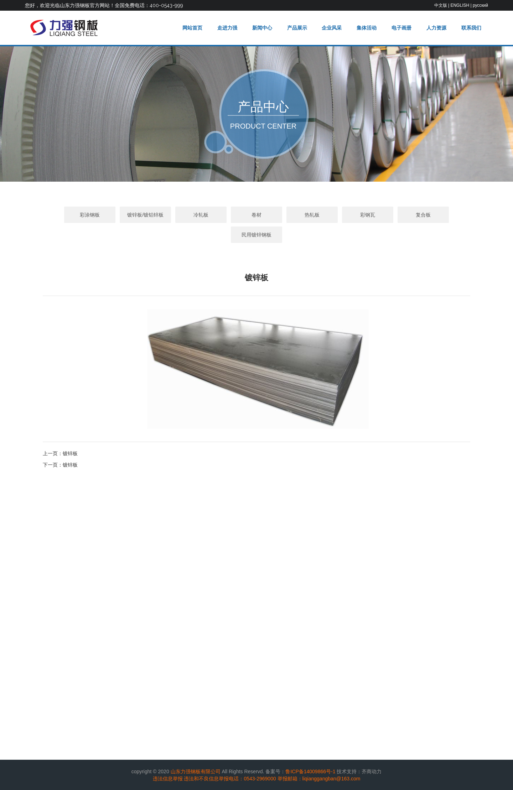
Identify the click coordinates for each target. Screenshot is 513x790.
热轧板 (312, 215)
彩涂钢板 (90, 215)
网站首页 (192, 28)
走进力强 (227, 28)
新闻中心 (262, 28)
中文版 (440, 5)
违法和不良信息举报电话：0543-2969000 (230, 778)
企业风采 (332, 28)
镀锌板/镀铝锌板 (145, 215)
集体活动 (367, 28)
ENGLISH (459, 5)
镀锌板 (70, 453)
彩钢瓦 (367, 215)
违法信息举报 (168, 778)
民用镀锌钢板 (256, 235)
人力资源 (436, 28)
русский (480, 5)
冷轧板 (200, 215)
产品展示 (297, 28)
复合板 (423, 215)
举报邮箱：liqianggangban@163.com (319, 778)
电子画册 (401, 28)
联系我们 (471, 28)
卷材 (256, 215)
